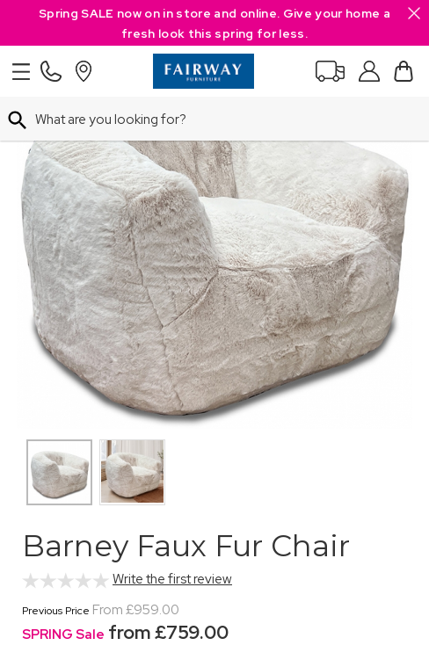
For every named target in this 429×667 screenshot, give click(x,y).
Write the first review (172, 579)
